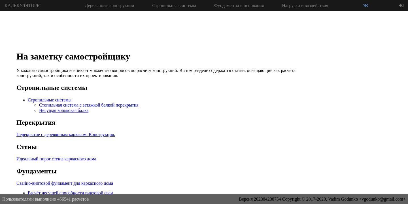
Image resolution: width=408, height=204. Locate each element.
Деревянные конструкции (109, 5)
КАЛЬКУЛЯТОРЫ (23, 5)
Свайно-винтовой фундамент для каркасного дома (64, 183)
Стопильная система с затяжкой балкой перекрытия (89, 105)
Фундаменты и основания (239, 5)
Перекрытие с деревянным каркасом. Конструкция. (65, 134)
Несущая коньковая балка (63, 110)
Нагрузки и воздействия (305, 5)
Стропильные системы (174, 5)
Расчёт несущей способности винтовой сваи (70, 192)
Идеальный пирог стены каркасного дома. (56, 158)
